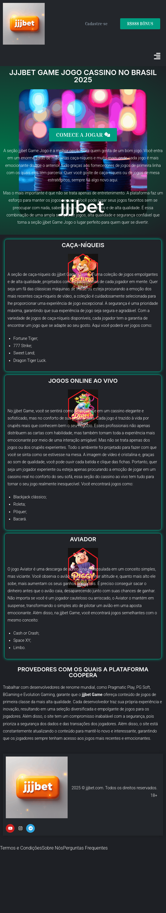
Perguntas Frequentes (85, 848)
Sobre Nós (52, 848)
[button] (157, 56)
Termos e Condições (21, 848)
